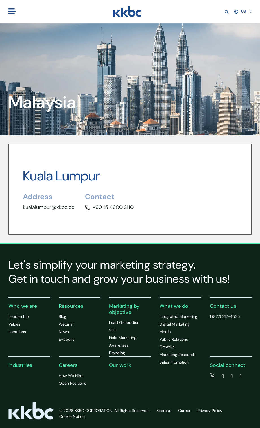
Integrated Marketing (178, 316)
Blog (62, 316)
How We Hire (70, 375)
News (64, 331)
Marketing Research (177, 354)
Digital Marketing (175, 324)
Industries (20, 365)
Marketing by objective (124, 309)
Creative (167, 346)
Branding (117, 352)
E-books (66, 339)
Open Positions (72, 383)
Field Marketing (122, 337)
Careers (68, 365)
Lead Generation (124, 322)
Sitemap (163, 410)
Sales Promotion (174, 362)
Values (14, 324)
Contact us (223, 306)
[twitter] (212, 376)
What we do (174, 306)
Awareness (119, 345)
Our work (120, 365)
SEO (113, 330)
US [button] (240, 11)
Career (184, 410)
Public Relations (174, 339)
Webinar (66, 324)
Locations (17, 331)
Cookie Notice (72, 416)
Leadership (18, 316)
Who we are (22, 306)
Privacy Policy (209, 410)
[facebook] (223, 376)
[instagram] (240, 376)
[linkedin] (232, 376)
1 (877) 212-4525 (225, 316)
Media (165, 331)
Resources (71, 306)
